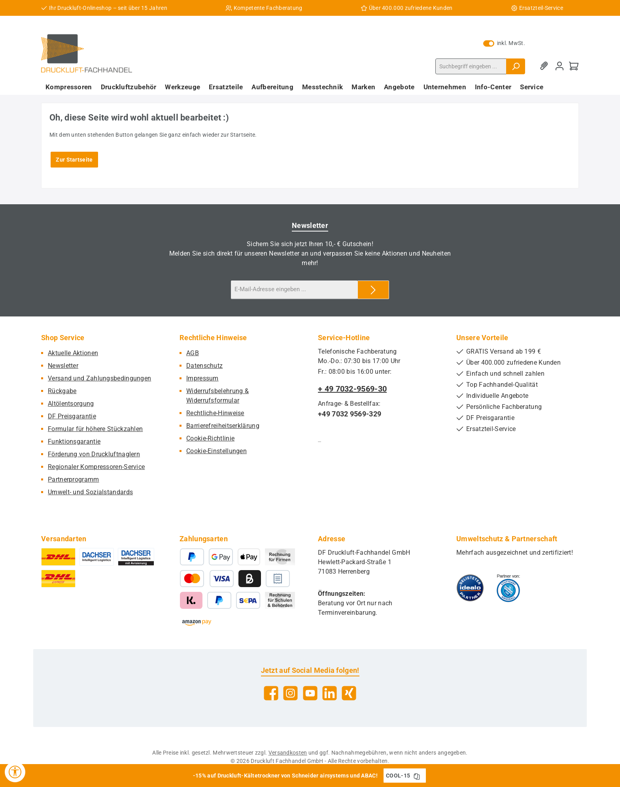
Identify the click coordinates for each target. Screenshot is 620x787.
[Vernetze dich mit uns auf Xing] (349, 693)
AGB (192, 353)
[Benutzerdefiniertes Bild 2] (508, 588)
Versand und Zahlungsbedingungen (99, 378)
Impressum (202, 378)
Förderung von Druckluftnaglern (94, 454)
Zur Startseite (74, 159)
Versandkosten (287, 752)
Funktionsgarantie (74, 441)
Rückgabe (62, 391)
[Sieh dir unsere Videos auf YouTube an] (310, 693)
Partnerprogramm (73, 479)
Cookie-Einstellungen (216, 451)
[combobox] (471, 66)
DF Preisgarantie (72, 416)
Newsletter (63, 365)
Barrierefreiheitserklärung (222, 425)
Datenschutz (204, 365)
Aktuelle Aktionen (73, 353)
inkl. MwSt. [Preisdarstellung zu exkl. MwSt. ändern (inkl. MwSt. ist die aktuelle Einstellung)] (504, 43)
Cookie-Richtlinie (210, 438)
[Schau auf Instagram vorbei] (290, 693)
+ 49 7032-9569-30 (352, 389)
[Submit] (373, 290)
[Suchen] (515, 66)
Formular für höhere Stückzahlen (95, 429)
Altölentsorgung (71, 403)
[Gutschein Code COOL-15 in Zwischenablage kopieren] (416, 775)
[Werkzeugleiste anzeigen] (15, 772)
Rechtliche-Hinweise (215, 413)
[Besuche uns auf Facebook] (271, 693)
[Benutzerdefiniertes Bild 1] (470, 588)
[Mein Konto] (559, 66)
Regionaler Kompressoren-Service (96, 467)
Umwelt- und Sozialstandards (90, 492)
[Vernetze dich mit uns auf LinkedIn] (329, 693)
